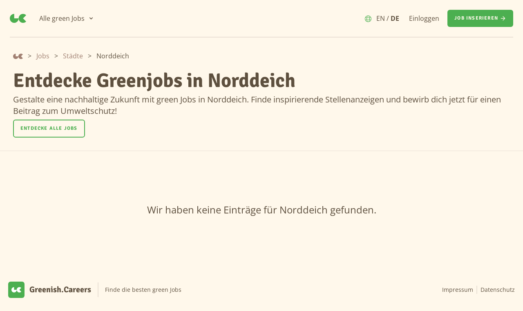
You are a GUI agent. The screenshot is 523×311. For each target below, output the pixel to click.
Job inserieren (480, 18)
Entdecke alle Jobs (49, 128)
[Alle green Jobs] (67, 18)
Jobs (42, 55)
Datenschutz (498, 289)
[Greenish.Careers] (18, 18)
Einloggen (424, 18)
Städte (73, 55)
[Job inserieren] (480, 18)
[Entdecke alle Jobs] (49, 129)
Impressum (457, 289)
